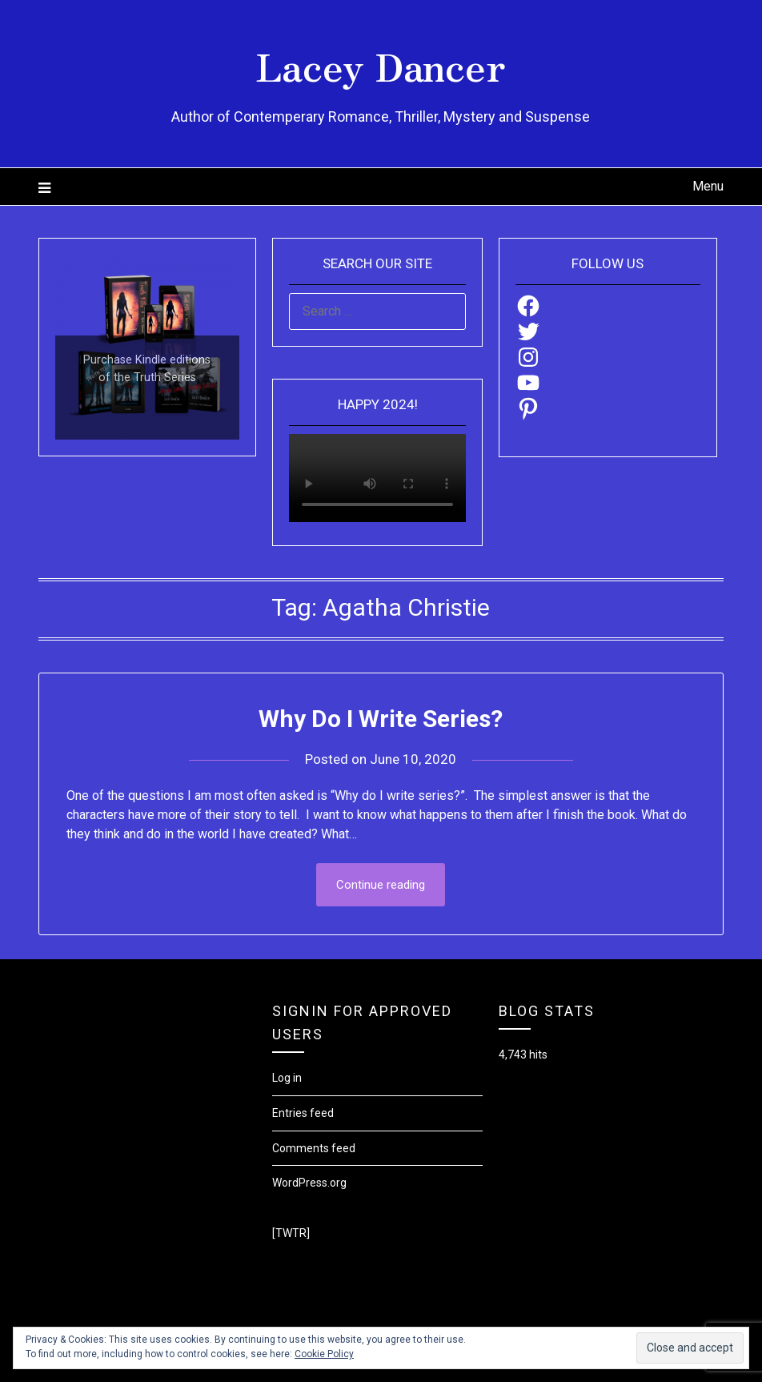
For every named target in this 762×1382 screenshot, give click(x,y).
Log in (287, 1077)
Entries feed (303, 1113)
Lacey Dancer (380, 65)
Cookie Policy (324, 1354)
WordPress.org (309, 1182)
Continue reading (380, 885)
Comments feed (313, 1148)
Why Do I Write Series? (381, 719)
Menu (708, 186)
